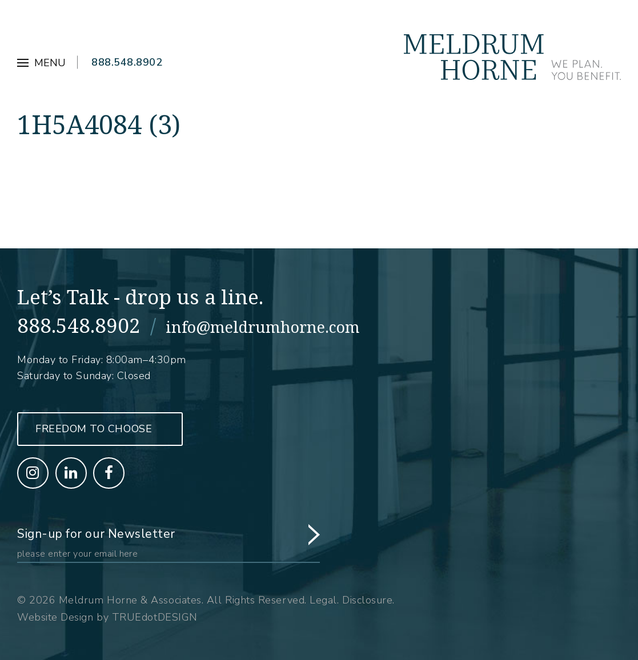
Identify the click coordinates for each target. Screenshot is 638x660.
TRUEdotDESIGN (155, 617)
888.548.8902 (126, 62)
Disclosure (367, 600)
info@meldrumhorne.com (263, 326)
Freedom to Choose (93, 429)
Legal (323, 600)
